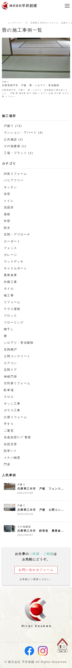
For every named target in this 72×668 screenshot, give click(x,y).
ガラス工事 (12, 410)
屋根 (7, 214)
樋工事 (9, 295)
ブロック (10, 315)
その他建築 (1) (15, 146)
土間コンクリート (17, 356)
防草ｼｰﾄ (10, 450)
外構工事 (10, 281)
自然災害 (10, 444)
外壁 (7, 220)
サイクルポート (15, 268)
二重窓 (9, 430)
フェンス (10, 248)
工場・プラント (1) (18, 152)
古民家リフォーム (17, 383)
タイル (9, 288)
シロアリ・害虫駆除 (19, 342)
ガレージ (10, 254)
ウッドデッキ (14, 261)
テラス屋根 (12, 308)
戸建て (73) (13, 125)
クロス (9, 396)
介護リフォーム (15, 417)
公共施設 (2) (13, 139)
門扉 (7, 464)
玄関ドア (10, 369)
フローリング (14, 322)
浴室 (7, 193)
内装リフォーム (15, 173)
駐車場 (9, 390)
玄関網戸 (10, 349)
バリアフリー (14, 180)
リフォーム (12, 302)
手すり (9, 423)
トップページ (15, 23)
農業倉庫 (10, 275)
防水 (7, 227)
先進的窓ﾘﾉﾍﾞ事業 (17, 437)
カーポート (12, 241)
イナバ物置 (12, 457)
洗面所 (9, 207)
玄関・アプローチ (17, 234)
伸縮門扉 (10, 376)
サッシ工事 (12, 403)
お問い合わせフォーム (36, 569)
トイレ (9, 200)
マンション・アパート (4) (23, 132)
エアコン (10, 363)
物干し (9, 329)
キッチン (10, 187)
